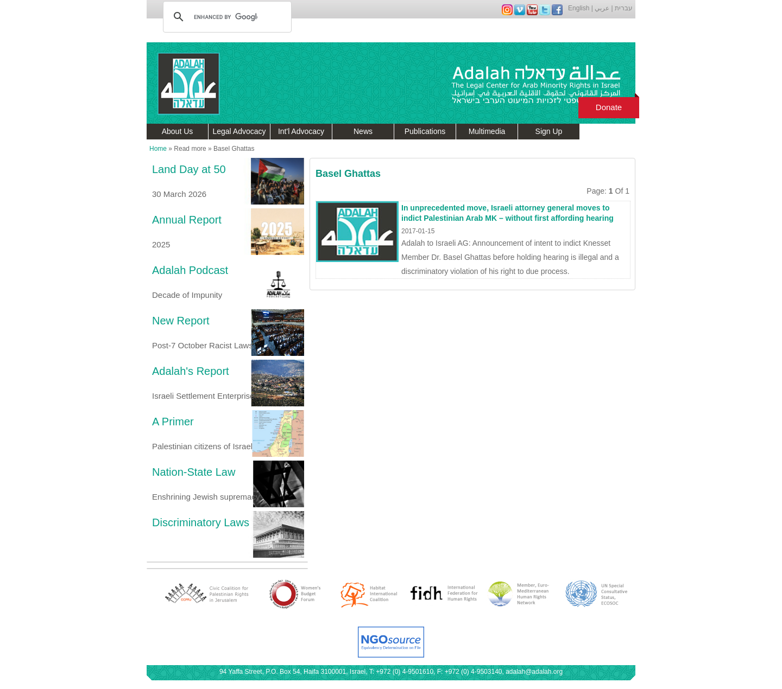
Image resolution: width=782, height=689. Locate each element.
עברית (624, 8)
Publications (425, 131)
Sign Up (549, 131)
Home (158, 148)
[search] (225, 16)
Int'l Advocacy (301, 131)
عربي (602, 8)
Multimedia (487, 131)
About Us (177, 131)
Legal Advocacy (239, 131)
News (363, 131)
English (578, 8)
